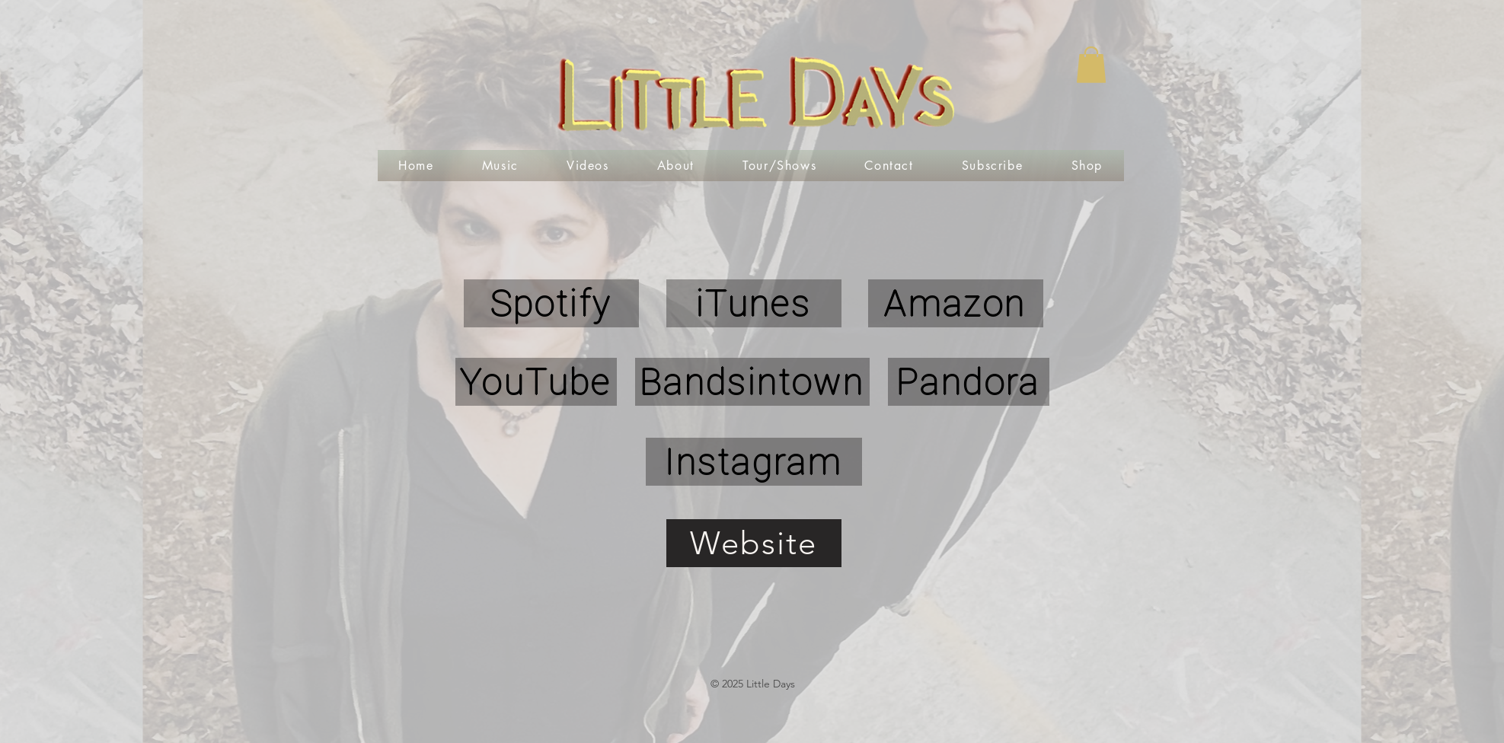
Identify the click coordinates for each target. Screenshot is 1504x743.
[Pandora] (968, 382)
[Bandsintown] (752, 382)
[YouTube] (536, 382)
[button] (1091, 64)
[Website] (753, 543)
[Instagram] (754, 462)
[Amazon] (955, 303)
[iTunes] (753, 303)
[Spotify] (551, 303)
